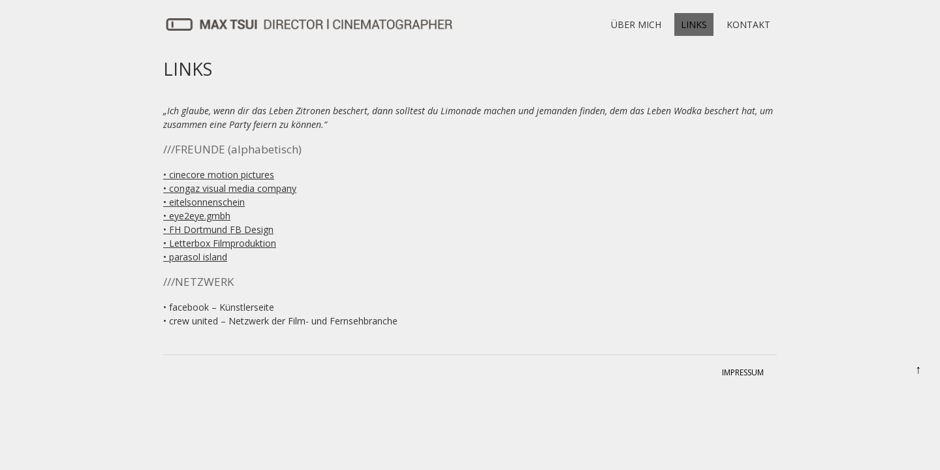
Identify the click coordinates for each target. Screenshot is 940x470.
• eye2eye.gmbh (196, 216)
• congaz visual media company (229, 188)
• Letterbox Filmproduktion (219, 243)
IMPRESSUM (743, 372)
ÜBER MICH (636, 24)
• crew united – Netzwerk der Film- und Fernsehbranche (280, 321)
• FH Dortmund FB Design (218, 229)
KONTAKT (748, 24)
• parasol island (195, 257)
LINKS (694, 24)
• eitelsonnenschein (204, 202)
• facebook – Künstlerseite (218, 307)
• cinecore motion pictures (218, 174)
